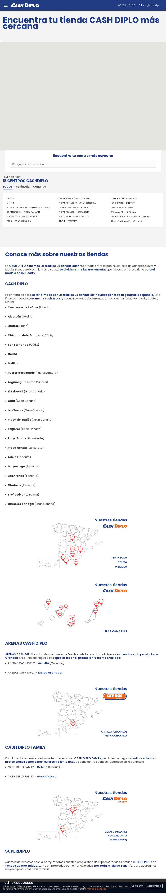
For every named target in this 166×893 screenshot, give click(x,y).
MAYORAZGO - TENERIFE (124, 198)
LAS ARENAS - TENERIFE (123, 203)
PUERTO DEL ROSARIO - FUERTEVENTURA (28, 207)
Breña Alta (16, 495)
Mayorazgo (16, 466)
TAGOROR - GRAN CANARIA (74, 207)
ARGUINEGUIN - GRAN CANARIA (23, 212)
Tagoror (14, 429)
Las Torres (15, 410)
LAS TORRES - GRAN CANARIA (74, 198)
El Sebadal (15, 391)
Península (23, 186)
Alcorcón (14, 317)
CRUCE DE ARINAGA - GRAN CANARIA (131, 216)
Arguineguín (17, 382)
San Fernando (18, 345)
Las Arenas (16, 476)
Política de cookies (96, 888)
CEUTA (10, 198)
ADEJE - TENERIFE (68, 221)
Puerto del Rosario (21, 373)
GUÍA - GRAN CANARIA (19, 221)
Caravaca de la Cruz (23, 307)
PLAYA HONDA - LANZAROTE (74, 216)
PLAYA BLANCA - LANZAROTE (74, 212)
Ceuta (12, 354)
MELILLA (10, 203)
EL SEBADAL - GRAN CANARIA (22, 216)
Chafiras (14, 485)
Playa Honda (17, 448)
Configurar (137, 885)
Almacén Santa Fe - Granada (127, 221)
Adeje (12, 457)
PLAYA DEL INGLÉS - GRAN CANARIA (77, 203)
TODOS (7, 186)
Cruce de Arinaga (21, 504)
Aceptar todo (154, 885)
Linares (13, 326)
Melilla (13, 363)
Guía (11, 401)
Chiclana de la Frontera (25, 335)
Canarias (39, 186)
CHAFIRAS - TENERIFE (122, 207)
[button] (72, 91)
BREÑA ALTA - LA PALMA (123, 212)
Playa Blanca (17, 438)
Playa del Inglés (19, 420)
